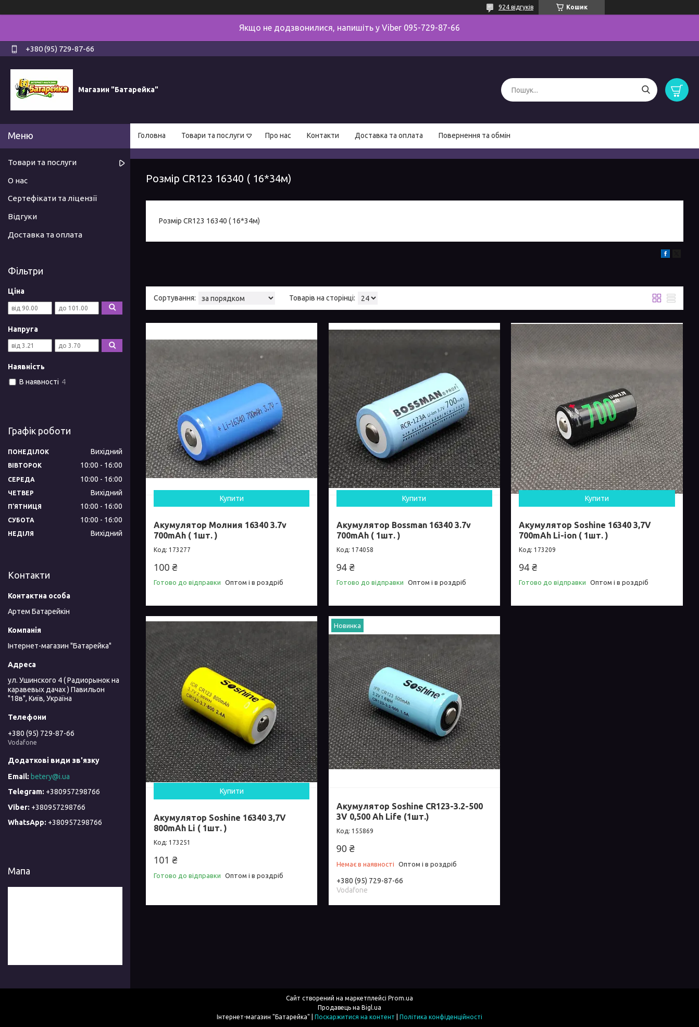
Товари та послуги (212, 135)
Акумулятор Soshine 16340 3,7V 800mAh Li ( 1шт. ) (220, 823)
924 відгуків (515, 7)
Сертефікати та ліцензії (52, 198)
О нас (18, 180)
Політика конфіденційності (441, 1016)
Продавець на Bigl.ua (349, 1007)
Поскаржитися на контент (355, 1016)
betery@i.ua (50, 776)
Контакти (323, 135)
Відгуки (22, 216)
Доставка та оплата (389, 135)
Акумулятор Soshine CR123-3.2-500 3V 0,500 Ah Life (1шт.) (409, 811)
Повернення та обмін (474, 135)
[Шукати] (645, 90)
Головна (152, 135)
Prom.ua (400, 998)
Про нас (278, 135)
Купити (232, 498)
